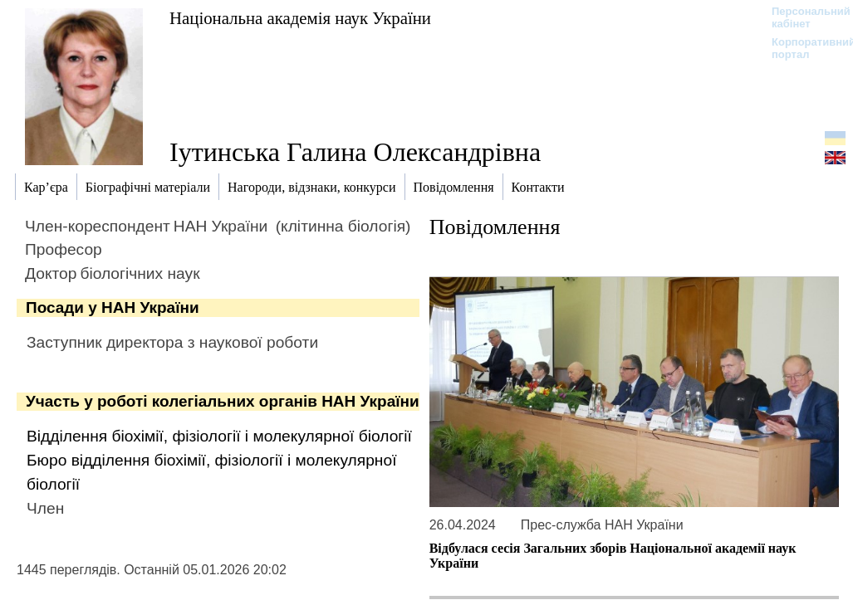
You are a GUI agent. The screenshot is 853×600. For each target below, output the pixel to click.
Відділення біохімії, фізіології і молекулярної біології (219, 436)
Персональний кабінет (803, 17)
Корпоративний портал (803, 48)
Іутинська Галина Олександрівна (355, 152)
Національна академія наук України (300, 17)
